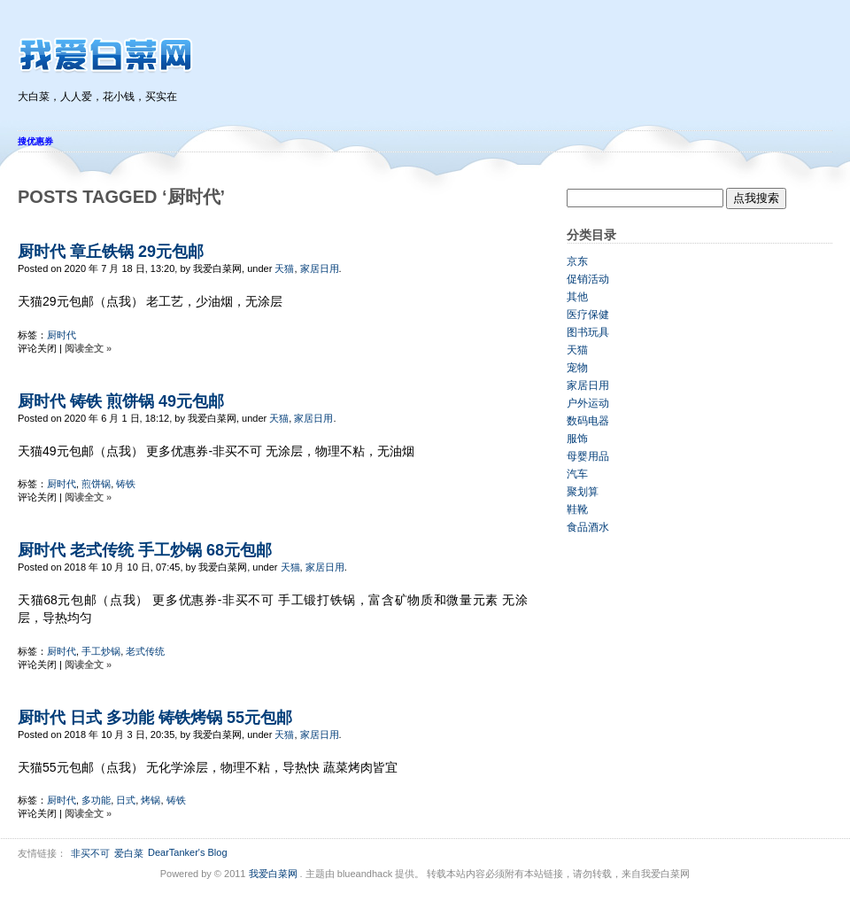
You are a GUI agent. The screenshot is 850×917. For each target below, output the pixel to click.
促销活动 (588, 279)
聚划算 (583, 492)
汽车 (577, 474)
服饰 (577, 438)
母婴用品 (588, 456)
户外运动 (588, 403)
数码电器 (588, 421)
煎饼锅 (96, 483)
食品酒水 (588, 527)
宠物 (577, 367)
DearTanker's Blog (188, 852)
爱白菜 (128, 853)
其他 (577, 297)
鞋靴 (577, 509)
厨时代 (61, 335)
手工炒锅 (100, 651)
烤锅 (150, 800)
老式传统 (145, 651)
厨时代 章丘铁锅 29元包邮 (111, 251)
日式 (125, 800)
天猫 (284, 268)
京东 (577, 261)
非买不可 (90, 853)
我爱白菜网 (273, 873)
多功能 (96, 800)
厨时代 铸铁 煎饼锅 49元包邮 (121, 401)
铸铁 (125, 483)
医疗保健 (588, 314)
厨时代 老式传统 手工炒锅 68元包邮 (145, 550)
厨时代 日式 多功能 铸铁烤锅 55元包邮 (155, 718)
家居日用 (319, 268)
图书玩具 (588, 332)
